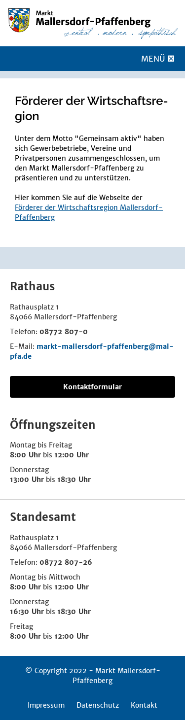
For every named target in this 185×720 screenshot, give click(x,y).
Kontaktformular (92, 386)
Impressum (46, 705)
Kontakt (144, 705)
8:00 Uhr (25, 454)
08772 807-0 (63, 331)
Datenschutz (97, 705)
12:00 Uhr (71, 454)
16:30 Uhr (27, 611)
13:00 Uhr (27, 479)
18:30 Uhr (74, 479)
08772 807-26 (65, 562)
